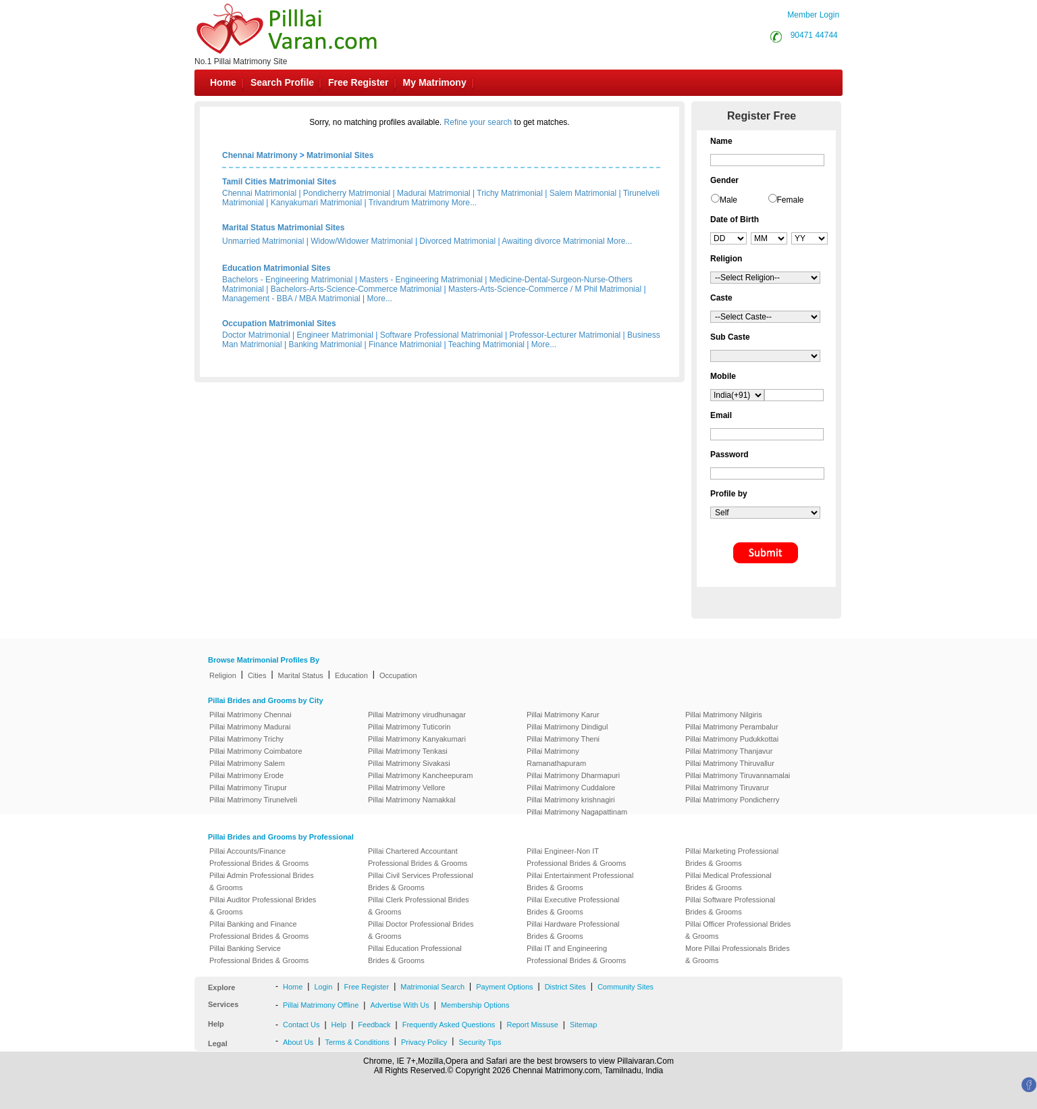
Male (728, 200)
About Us (298, 1042)
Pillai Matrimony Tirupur (248, 787)
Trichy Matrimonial (510, 193)
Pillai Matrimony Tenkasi (408, 751)
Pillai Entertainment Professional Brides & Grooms (580, 881)
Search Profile (282, 82)
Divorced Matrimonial (457, 241)
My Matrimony (435, 82)
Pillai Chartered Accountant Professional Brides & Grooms (417, 857)
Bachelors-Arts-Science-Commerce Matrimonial (356, 289)
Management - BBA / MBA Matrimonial (291, 298)
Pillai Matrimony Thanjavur (728, 751)
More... (464, 202)
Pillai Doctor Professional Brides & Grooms (421, 930)
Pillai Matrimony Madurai (249, 727)
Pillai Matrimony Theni (563, 739)
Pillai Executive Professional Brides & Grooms (573, 906)
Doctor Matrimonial (256, 335)
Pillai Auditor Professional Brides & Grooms (262, 906)
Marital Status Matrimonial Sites (283, 227)
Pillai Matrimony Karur (563, 715)
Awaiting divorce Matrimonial (553, 241)
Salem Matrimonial (583, 193)
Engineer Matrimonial (335, 335)
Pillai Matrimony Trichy (246, 739)
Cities (257, 675)
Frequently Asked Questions (449, 1025)
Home (223, 82)
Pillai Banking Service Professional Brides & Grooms (259, 954)
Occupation (398, 675)
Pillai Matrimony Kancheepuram (420, 775)
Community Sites (625, 987)
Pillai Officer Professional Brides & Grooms (738, 930)
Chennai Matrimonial (259, 193)
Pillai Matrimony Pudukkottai (731, 739)
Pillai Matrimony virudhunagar (417, 715)
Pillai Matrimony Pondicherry (732, 800)
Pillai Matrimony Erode (246, 775)
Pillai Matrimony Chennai (250, 715)
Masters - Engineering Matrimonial (421, 279)
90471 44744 (814, 35)
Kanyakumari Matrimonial (316, 202)
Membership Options (475, 1005)
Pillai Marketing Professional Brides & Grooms (731, 857)
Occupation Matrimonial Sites (279, 323)
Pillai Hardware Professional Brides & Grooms (573, 930)
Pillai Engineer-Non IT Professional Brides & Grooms (576, 857)
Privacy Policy (424, 1042)
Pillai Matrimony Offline (320, 1005)
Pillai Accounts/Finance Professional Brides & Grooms (259, 857)
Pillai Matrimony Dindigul (567, 727)
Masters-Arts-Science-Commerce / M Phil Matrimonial (544, 289)
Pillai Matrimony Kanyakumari (417, 739)
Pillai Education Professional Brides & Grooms (415, 954)
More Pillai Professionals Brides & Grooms (737, 954)
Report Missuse (532, 1025)
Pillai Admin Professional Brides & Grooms (261, 881)
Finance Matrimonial (405, 344)
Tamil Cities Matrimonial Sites (279, 181)
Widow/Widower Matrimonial (362, 241)
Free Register (358, 82)
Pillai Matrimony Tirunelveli (253, 800)
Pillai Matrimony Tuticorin (409, 727)
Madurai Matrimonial (434, 193)
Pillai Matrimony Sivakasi (409, 763)
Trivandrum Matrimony (409, 202)
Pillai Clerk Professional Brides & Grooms (418, 906)
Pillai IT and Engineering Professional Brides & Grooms (576, 954)
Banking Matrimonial (326, 344)
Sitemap (583, 1025)
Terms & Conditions (357, 1042)
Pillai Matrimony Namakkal (412, 800)
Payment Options (504, 987)
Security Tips (479, 1042)
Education (351, 675)
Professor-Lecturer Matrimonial (565, 335)
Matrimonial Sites (340, 155)
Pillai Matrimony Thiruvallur (729, 763)
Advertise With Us (399, 1005)
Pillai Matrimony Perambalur (731, 727)
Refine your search (478, 122)
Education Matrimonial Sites (276, 268)
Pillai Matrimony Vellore (406, 787)
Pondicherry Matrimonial (346, 193)
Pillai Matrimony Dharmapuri (573, 775)
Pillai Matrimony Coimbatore (255, 751)
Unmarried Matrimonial (263, 241)
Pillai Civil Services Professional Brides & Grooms (420, 881)
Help (339, 1025)
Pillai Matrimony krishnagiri (571, 800)
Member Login (813, 15)
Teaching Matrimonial (486, 344)
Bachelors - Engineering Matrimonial (287, 279)
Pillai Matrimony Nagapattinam (577, 812)
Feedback (374, 1025)
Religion (222, 675)
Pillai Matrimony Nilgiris (723, 715)
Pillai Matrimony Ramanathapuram (556, 757)
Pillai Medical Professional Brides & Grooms (728, 881)
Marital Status (300, 675)
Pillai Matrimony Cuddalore (571, 787)
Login (323, 987)
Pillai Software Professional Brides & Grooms (730, 906)
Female (790, 200)
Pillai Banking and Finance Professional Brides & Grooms (259, 930)
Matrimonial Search (432, 987)
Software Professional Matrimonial (441, 335)
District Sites (565, 987)
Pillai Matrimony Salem (247, 763)
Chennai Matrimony (259, 155)
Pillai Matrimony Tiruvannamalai (737, 775)
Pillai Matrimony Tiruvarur (727, 787)
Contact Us (301, 1025)
